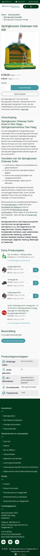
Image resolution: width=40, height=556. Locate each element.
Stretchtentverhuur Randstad (15, 497)
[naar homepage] (11, 6)
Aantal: (4, 83)
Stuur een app (33, 2)
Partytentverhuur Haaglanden (15, 492)
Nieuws (6, 445)
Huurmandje (25, 87)
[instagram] (17, 542)
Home (3, 14)
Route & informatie (10, 488)
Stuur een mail (20, 2)
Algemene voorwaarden (12, 458)
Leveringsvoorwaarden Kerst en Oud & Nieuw (20, 467)
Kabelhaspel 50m (14, 292)
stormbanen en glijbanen (11, 207)
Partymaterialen (9, 429)
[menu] (36, 7)
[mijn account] (25, 7)
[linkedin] (10, 542)
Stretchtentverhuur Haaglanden (16, 501)
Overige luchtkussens (11, 424)
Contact (6, 484)
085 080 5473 (6, 2)
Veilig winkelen (9, 454)
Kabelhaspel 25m (14, 266)
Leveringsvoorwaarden (12, 463)
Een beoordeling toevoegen (13, 341)
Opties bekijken (20, 94)
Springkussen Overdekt (13, 17)
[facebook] (3, 542)
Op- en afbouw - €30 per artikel (20, 254)
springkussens (11, 204)
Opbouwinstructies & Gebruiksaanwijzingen (20, 471)
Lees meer (25, 109)
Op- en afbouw (9, 450)
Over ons (6, 441)
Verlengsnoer (13, 279)
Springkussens (14, 14)
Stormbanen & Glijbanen (12, 420)
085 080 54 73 (14, 522)
